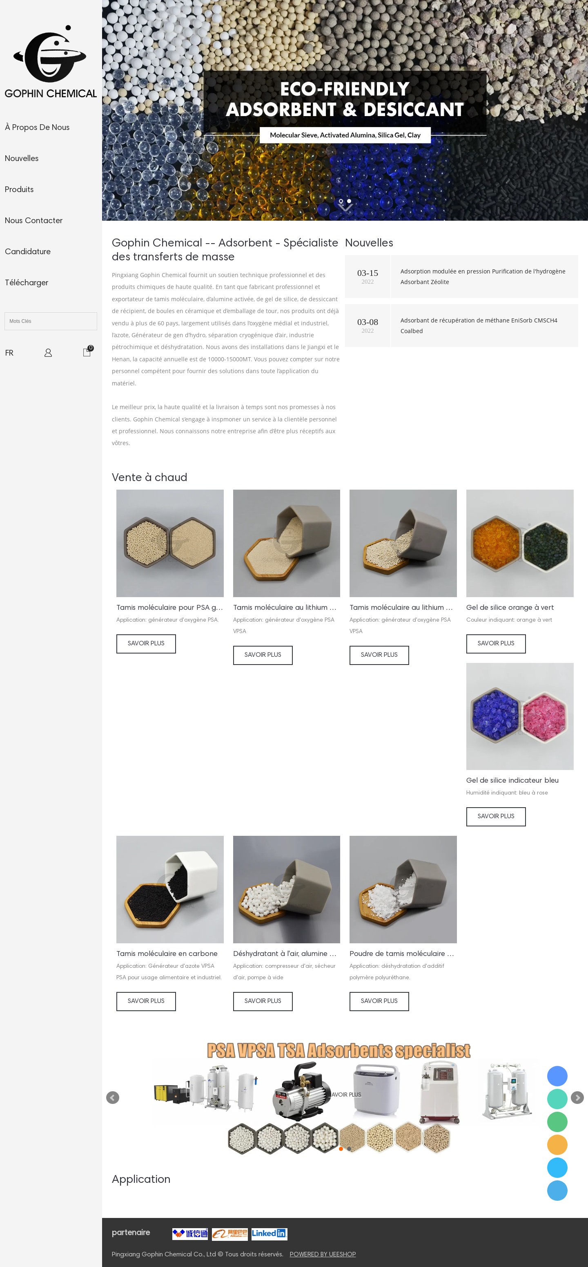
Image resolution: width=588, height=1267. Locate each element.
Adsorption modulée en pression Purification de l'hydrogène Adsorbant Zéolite (483, 276)
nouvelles (22, 159)
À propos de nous (37, 128)
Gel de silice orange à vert (510, 608)
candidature (28, 252)
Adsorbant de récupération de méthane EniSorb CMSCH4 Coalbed (479, 325)
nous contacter (34, 221)
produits (19, 190)
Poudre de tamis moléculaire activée (403, 954)
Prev (112, 1097)
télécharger (27, 283)
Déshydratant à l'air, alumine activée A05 (287, 954)
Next (577, 1097)
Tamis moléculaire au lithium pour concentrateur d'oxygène (287, 608)
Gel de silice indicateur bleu (512, 781)
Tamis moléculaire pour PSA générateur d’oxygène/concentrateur (170, 608)
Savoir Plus (146, 643)
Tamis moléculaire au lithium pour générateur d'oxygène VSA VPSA (403, 608)
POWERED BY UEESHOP (323, 1254)
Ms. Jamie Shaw (557, 1076)
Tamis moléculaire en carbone (167, 954)
